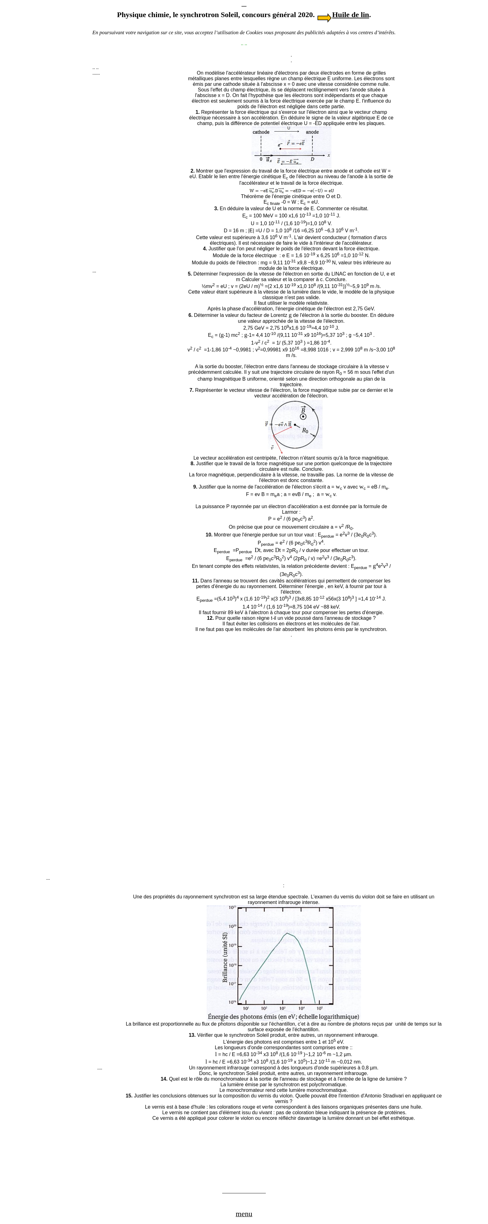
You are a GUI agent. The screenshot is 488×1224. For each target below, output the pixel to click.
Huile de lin (350, 15)
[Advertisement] (139, 174)
